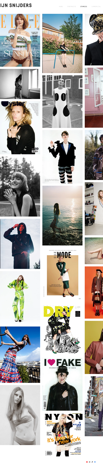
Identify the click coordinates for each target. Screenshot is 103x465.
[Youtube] (87, 462)
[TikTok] (92, 462)
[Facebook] (95, 462)
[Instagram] (89, 462)
